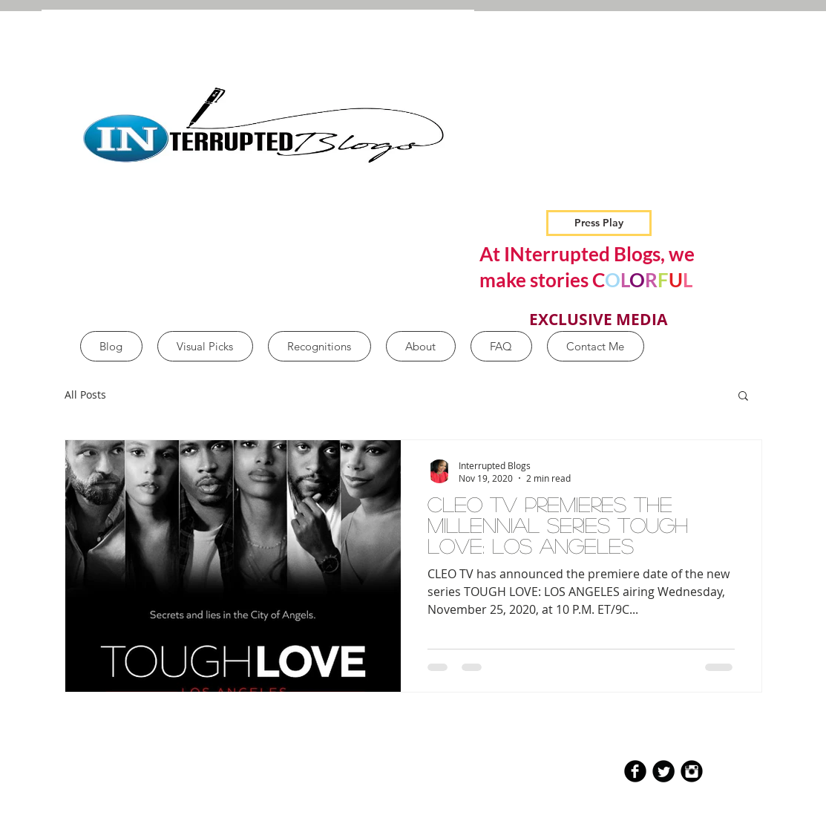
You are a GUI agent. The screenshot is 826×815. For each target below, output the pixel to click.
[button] (743, 397)
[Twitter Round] (663, 771)
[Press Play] (599, 223)
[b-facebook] (635, 771)
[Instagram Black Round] (692, 771)
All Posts (85, 394)
